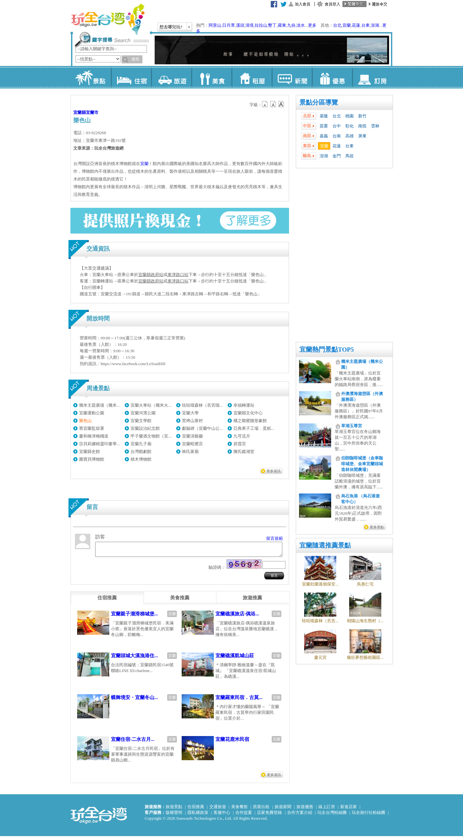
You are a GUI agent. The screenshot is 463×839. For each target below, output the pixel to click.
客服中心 (221, 815)
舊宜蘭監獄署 (91, 428)
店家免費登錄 (269, 815)
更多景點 (377, 527)
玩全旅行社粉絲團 (368, 815)
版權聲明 (174, 815)
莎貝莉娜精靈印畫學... (99, 443)
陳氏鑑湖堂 (243, 451)
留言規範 (274, 538)
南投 (362, 126)
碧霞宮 (239, 443)
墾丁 (272, 25)
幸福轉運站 (243, 405)
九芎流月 (241, 436)
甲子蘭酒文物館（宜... (151, 436)
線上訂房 (326, 809)
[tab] (107, 600)
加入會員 (302, 4)
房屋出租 (261, 809)
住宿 (131, 77)
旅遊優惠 (304, 809)
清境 (249, 25)
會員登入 (332, 4)
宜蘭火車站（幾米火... (151, 405)
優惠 (332, 77)
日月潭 (228, 25)
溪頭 (240, 25)
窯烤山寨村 (192, 420)
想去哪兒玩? (170, 26)
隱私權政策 (197, 815)
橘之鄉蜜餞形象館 (250, 420)
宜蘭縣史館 (89, 451)
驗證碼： (217, 570)
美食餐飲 (239, 809)
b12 (265, 104)
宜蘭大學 (190, 412)
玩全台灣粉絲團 (332, 815)
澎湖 (375, 25)
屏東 (362, 136)
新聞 (292, 77)
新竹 (362, 116)
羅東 (282, 25)
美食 (211, 77)
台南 (336, 136)
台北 (337, 25)
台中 (336, 126)
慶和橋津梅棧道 (93, 436)
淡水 (300, 25)
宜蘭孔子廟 (141, 443)
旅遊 (171, 77)
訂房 (372, 77)
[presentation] (107, 600)
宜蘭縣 (79, 112)
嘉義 (324, 136)
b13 (273, 104)
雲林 (375, 126)
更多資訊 (274, 471)
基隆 (324, 116)
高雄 (349, 136)
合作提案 (243, 815)
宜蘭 (346, 25)
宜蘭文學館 (141, 420)
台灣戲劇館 (141, 451)
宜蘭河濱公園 (143, 412)
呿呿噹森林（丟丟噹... (202, 405)
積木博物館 (141, 459)
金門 (336, 155)
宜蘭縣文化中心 (248, 412)
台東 (365, 25)
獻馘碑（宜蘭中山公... (202, 428)
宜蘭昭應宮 (192, 443)
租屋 (252, 77)
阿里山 (215, 25)
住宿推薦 (195, 809)
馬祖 (349, 155)
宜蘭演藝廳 (192, 436)
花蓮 (356, 25)
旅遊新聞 (283, 809)
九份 (291, 25)
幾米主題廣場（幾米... (99, 405)
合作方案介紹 (299, 815)
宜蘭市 (92, 112)
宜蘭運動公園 (91, 412)
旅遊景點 (174, 809)
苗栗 (324, 126)
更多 (312, 25)
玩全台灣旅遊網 (108, 19)
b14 (281, 104)
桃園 (349, 116)
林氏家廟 (190, 451)
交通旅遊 (217, 809)
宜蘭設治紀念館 (145, 428)
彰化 (349, 126)
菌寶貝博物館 (91, 459)
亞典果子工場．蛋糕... (253, 428)
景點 (91, 77)
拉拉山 (261, 25)
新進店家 (348, 809)
